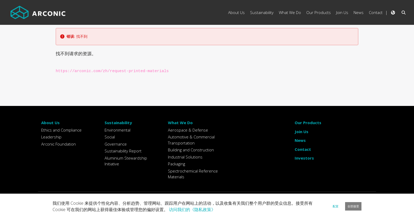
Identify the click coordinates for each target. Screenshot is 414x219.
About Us (50, 122)
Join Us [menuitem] (342, 12)
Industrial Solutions (185, 157)
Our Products (308, 122)
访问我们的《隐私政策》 (192, 209)
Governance (116, 144)
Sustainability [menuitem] (262, 12)
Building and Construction (191, 149)
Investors (304, 158)
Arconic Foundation (58, 144)
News (300, 140)
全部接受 (353, 206)
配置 (335, 206)
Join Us (301, 131)
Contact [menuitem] (376, 12)
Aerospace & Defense (188, 130)
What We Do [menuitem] (290, 12)
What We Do (180, 122)
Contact (303, 149)
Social (110, 136)
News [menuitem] (359, 12)
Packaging (176, 163)
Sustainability (118, 122)
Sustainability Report (123, 150)
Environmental (117, 130)
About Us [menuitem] (236, 12)
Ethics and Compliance (61, 130)
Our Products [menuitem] (318, 12)
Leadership (51, 136)
